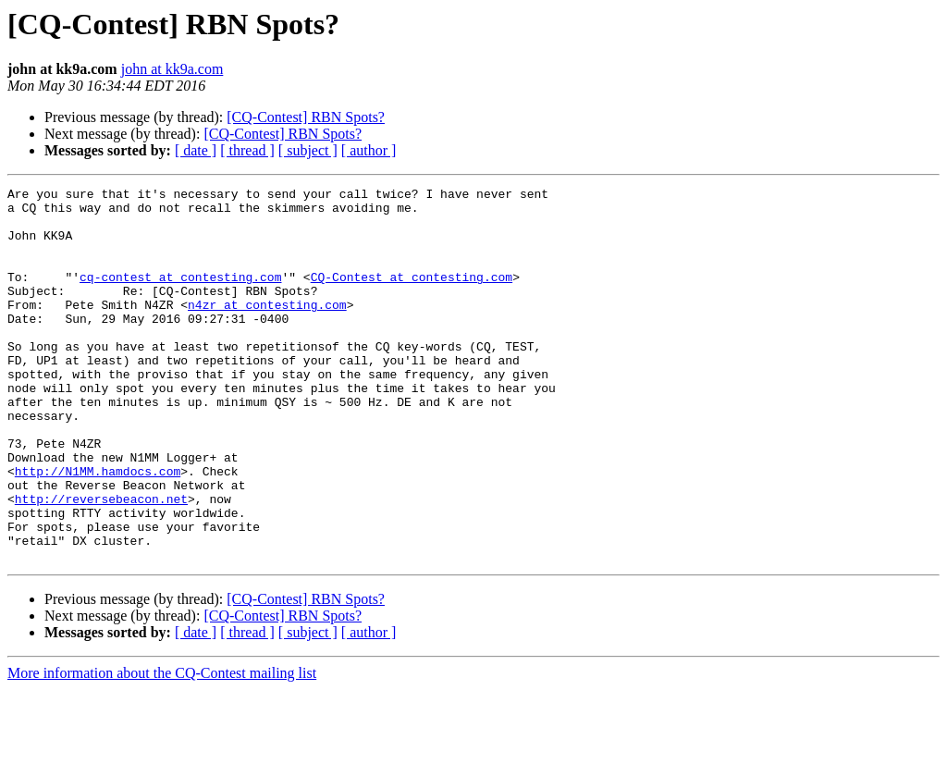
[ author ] (369, 150)
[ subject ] (308, 150)
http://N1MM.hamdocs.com (97, 529)
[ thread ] (247, 150)
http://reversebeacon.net (101, 562)
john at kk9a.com (172, 69)
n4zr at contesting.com (267, 329)
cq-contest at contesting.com (180, 296)
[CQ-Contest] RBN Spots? (306, 117)
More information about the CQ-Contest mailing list (161, 748)
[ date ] (195, 150)
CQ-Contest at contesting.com (411, 296)
